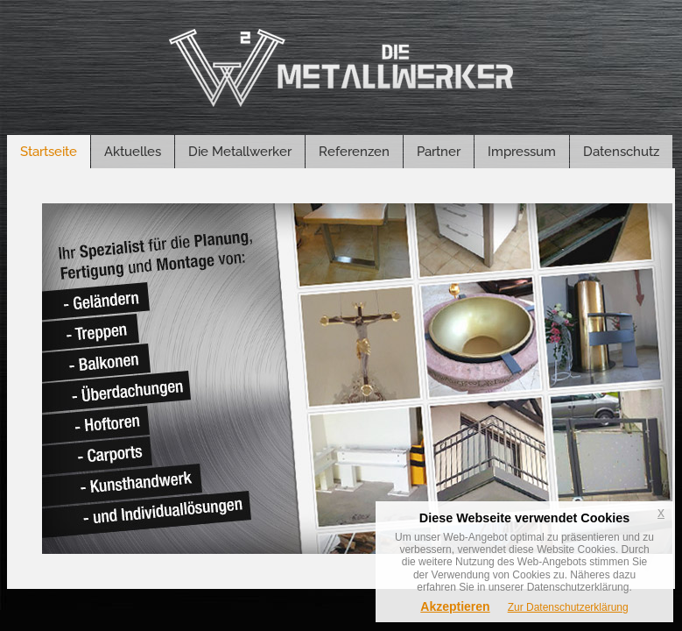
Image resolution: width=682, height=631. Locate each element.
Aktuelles (132, 152)
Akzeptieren (454, 606)
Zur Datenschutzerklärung (568, 607)
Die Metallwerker (240, 152)
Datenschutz (621, 152)
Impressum (522, 152)
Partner (439, 152)
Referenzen (354, 152)
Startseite (48, 152)
